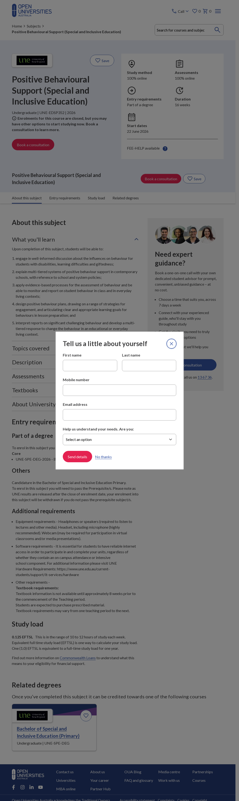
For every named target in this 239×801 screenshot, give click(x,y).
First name (72, 355)
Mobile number (76, 379)
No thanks (103, 456)
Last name (131, 355)
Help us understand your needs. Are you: (98, 429)
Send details (77, 456)
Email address (75, 404)
